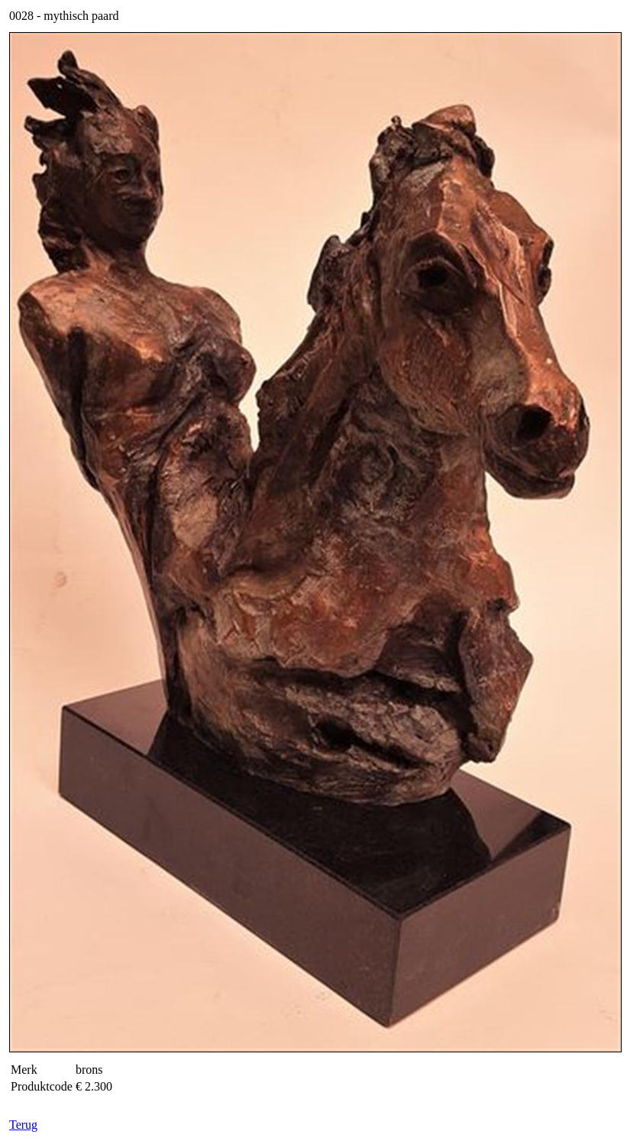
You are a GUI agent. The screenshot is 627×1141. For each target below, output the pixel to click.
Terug (23, 1124)
